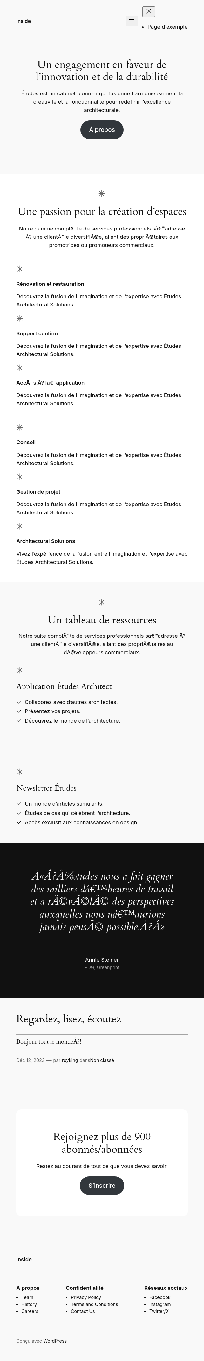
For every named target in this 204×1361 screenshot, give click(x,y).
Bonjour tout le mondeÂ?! (48, 1042)
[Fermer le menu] (148, 11)
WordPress (55, 1341)
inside (23, 21)
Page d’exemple (167, 27)
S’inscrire (102, 1185)
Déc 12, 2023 (30, 1060)
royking (70, 1060)
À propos (102, 130)
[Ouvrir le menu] (132, 21)
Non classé (102, 1060)
